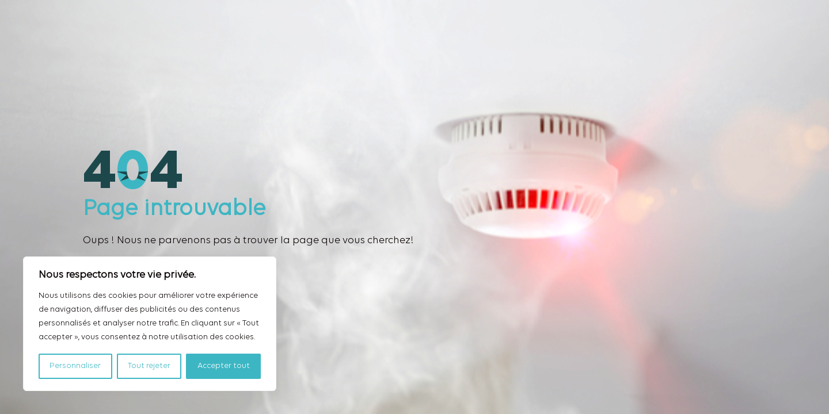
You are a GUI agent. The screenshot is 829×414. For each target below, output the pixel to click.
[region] (149, 323)
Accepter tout (223, 366)
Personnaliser (75, 366)
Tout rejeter (149, 366)
